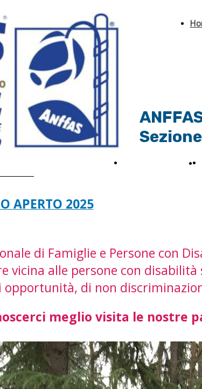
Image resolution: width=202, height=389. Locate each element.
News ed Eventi (154, 163)
